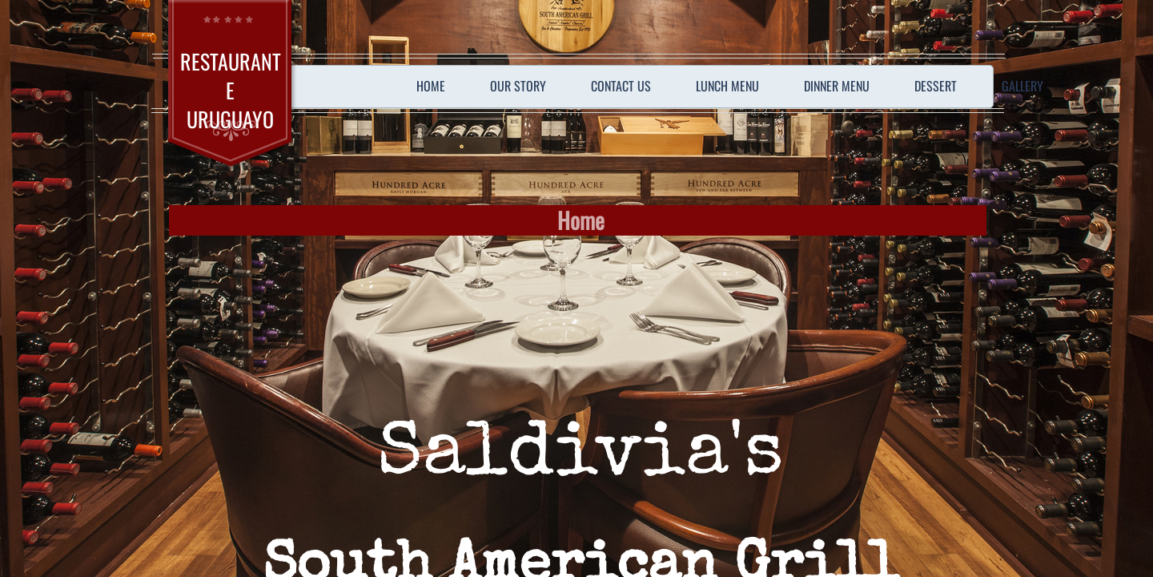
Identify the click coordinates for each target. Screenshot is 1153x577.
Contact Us (621, 85)
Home (430, 85)
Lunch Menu (727, 85)
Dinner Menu (837, 85)
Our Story (518, 85)
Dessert (935, 85)
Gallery (1022, 85)
